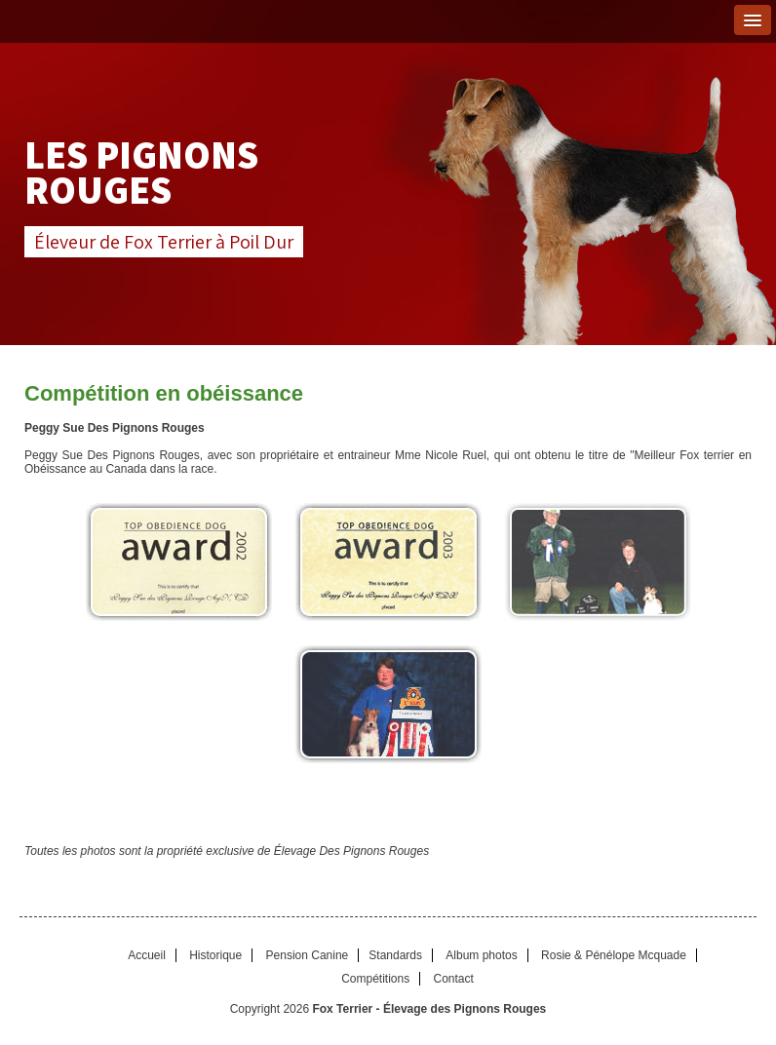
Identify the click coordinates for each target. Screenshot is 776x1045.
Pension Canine (307, 955)
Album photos (481, 955)
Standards (395, 955)
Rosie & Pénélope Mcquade (613, 955)
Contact (454, 979)
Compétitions (375, 979)
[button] (752, 20)
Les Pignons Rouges (141, 171)
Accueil (147, 955)
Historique (215, 955)
